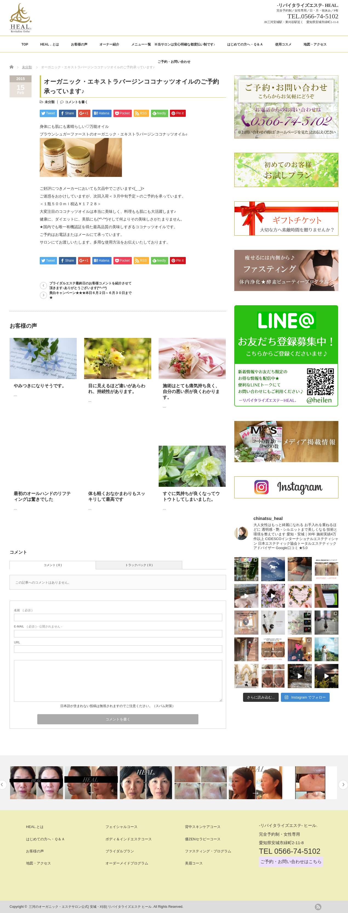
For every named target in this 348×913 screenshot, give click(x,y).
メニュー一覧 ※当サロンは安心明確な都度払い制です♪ (173, 44)
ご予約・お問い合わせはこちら (291, 861)
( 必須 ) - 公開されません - (38, 626)
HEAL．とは (49, 44)
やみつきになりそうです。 (40, 385)
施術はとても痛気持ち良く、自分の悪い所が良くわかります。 (191, 391)
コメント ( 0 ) (53, 565)
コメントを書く (76, 102)
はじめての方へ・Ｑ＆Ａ (245, 44)
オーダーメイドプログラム (126, 863)
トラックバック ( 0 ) (139, 565)
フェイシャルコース (121, 827)
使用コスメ (283, 44)
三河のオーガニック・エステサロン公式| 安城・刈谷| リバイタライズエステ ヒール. (91, 907)
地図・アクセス (315, 44)
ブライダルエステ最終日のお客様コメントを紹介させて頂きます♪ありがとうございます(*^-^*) (90, 285)
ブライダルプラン (119, 851)
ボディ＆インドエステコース (128, 839)
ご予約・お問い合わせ (174, 62)
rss (318, 907)
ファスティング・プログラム (208, 851)
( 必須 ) (23, 610)
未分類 (27, 67)
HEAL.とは (35, 827)
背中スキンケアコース (203, 827)
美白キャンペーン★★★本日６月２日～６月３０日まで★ (90, 295)
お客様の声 (79, 44)
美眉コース (194, 863)
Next (343, 785)
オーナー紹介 (109, 44)
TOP (24, 44)
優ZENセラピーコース (203, 839)
